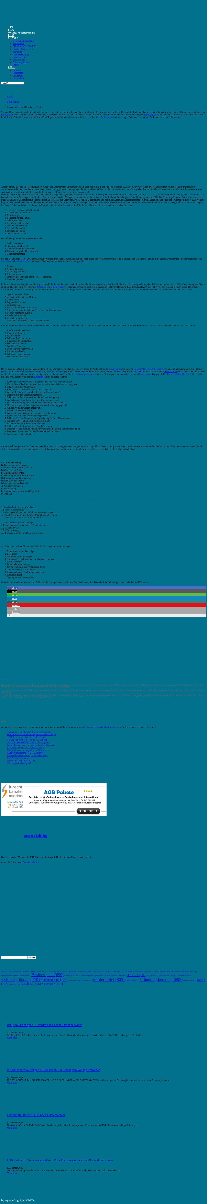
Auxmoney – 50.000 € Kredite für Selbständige (29, 732)
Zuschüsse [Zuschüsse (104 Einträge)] (52, 984)
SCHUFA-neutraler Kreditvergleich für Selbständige (31, 734)
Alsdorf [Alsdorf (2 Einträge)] (18, 971)
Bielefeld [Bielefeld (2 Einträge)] (157, 971)
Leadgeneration (20, 57)
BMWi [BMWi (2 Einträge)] (164, 971)
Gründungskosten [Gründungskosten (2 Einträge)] (189, 980)
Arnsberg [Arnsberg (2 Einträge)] (35, 971)
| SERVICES (12, 38)
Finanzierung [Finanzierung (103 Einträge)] (54, 980)
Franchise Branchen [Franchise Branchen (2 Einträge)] (75, 980)
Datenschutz (18, 78)
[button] (12, 588)
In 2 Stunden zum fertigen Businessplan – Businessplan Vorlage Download (53, 1070)
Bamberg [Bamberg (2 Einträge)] (109, 971)
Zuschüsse (6, 261)
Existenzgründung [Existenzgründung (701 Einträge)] (21, 979)
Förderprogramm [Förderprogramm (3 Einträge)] (132, 980)
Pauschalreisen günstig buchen (21, 760)
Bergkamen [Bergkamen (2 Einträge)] (141, 971)
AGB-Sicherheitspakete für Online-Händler (27, 737)
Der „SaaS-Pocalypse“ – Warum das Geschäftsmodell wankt (44, 1025)
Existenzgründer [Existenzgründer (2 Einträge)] (184, 975)
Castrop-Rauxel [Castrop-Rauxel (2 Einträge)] (111, 975)
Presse (16, 65)
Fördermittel (18, 43)
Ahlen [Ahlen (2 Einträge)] (12, 971)
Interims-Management (23, 49)
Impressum (18, 75)
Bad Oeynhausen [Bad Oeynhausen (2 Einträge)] (86, 971)
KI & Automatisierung (23, 41)
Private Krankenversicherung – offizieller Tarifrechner (32, 745)
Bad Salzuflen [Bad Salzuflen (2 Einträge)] (99, 971)
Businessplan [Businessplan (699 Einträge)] (47, 974)
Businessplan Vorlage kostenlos (148, 369)
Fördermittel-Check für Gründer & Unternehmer (36, 1115)
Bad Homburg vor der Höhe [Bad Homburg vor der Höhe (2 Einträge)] (57, 971)
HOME (10, 27)
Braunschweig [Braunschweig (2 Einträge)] (6, 975)
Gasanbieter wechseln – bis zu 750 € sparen (27, 740)
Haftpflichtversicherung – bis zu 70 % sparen (28, 750)
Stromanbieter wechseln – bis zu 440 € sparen (28, 742)
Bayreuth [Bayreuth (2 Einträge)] (117, 971)
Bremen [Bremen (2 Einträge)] (16, 975)
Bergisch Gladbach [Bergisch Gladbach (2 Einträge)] (129, 971)
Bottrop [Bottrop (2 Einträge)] (194, 971)
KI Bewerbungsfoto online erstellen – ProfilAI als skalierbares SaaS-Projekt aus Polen (60, 1160)
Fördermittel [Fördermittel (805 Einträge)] (108, 979)
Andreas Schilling (35, 836)
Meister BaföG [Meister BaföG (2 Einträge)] (14, 984)
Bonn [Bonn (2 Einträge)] (179, 971)
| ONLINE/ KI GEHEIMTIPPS (21, 32)
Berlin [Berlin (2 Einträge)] (149, 971)
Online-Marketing (21, 54)
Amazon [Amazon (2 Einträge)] (26, 971)
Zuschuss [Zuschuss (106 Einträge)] (31, 984)
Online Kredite (22, 261)
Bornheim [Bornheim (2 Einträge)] (186, 971)
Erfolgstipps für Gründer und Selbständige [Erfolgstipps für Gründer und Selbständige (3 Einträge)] (162, 976)
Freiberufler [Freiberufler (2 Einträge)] (87, 980)
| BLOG (10, 29)
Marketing (17, 52)
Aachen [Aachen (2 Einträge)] (4, 971)
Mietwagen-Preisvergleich (19, 763)
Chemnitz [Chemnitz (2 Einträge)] (122, 975)
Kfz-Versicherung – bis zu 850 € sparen (25, 747)
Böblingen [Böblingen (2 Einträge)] (100, 975)
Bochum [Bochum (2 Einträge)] (172, 971)
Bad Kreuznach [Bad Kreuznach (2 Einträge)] (74, 971)
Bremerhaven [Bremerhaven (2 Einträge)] (25, 975)
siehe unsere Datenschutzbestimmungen (100, 727)
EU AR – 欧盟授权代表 (24, 46)
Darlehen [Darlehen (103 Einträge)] (136, 975)
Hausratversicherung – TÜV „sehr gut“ (25, 753)
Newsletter (18, 70)
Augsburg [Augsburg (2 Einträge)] (43, 971)
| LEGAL (11, 67)
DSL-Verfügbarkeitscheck (19, 758)
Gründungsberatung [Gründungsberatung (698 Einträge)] (161, 979)
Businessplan (19, 59)
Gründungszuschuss (85, 374)
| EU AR (10, 35)
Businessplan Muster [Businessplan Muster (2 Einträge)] (88, 975)
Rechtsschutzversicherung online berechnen (27, 755)
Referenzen (18, 73)
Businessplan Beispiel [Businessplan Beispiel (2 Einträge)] (72, 975)
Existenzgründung (21, 62)
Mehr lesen (12, 1037)
